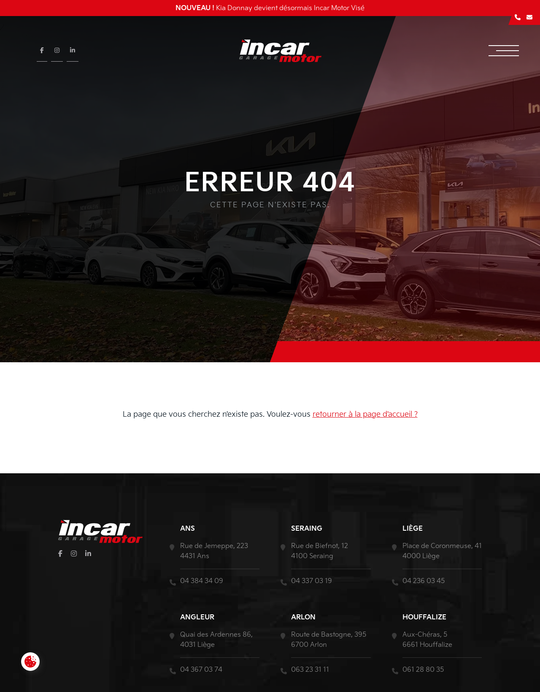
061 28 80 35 (423, 670)
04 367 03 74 (201, 670)
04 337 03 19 (311, 581)
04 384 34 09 (201, 581)
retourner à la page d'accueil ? (365, 414)
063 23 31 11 (310, 670)
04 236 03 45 (423, 581)
